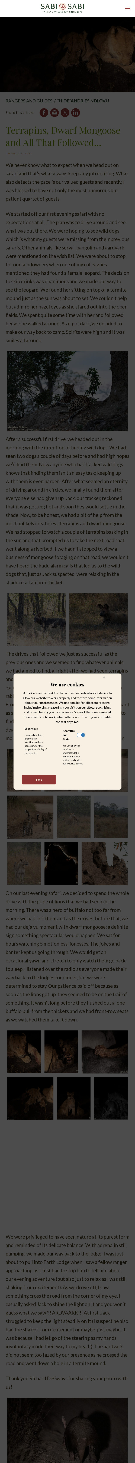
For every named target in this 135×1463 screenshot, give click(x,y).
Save (39, 779)
